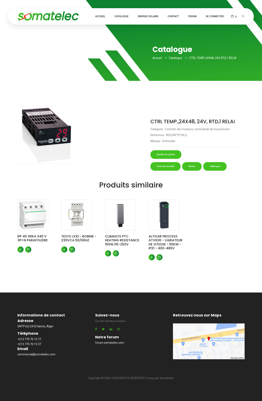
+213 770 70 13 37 (29, 344)
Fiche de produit (165, 166)
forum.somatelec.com (109, 342)
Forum (192, 16)
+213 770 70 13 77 (29, 339)
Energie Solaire (148, 16)
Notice (192, 166)
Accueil (100, 16)
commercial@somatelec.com (36, 354)
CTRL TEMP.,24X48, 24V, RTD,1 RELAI (212, 58)
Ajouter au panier (166, 154)
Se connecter (215, 16)
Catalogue (121, 16)
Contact (173, 16)
